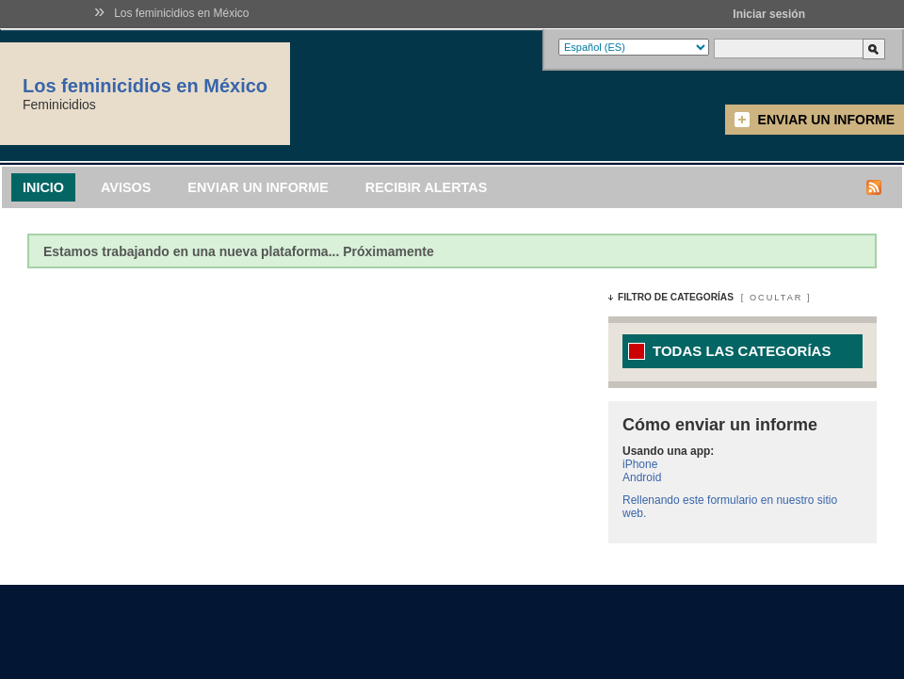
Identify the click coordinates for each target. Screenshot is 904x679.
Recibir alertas (426, 187)
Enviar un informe (826, 119)
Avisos (126, 187)
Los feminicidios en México (181, 13)
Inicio (43, 187)
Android (641, 477)
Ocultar (776, 297)
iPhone (639, 464)
